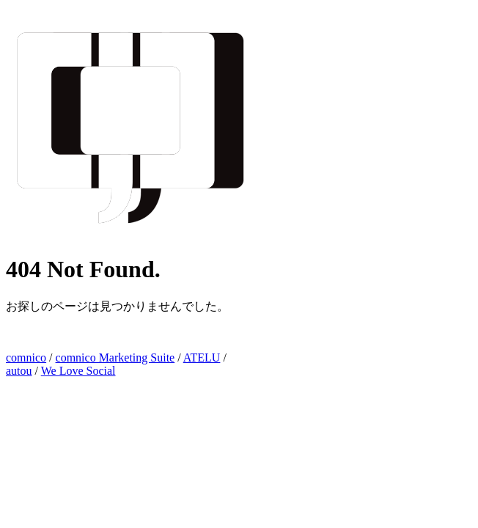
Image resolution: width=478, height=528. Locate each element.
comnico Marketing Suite (115, 357)
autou (19, 370)
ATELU (202, 357)
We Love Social (78, 370)
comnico (26, 357)
